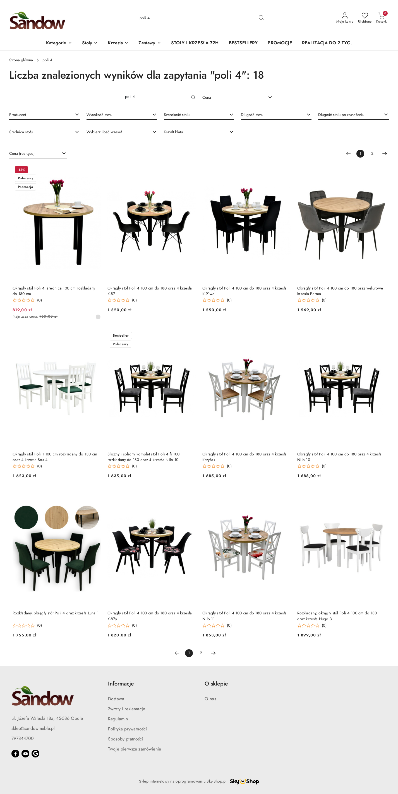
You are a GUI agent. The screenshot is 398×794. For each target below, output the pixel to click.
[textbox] (230, 97)
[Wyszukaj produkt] (201, 18)
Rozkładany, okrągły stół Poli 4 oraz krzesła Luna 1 (56, 613)
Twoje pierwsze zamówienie (134, 749)
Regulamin (118, 719)
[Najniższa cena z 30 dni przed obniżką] (98, 317)
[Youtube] (25, 753)
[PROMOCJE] (279, 43)
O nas (210, 699)
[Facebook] (15, 753)
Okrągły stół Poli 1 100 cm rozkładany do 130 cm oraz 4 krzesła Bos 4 (55, 457)
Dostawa (116, 699)
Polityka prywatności (127, 729)
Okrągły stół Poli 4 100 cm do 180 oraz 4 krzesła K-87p (149, 615)
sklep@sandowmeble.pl (33, 728)
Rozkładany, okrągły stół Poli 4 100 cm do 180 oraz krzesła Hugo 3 (337, 615)
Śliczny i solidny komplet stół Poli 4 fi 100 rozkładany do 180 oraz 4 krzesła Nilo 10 (143, 457)
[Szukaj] (193, 97)
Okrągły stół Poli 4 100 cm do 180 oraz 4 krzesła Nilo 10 (339, 457)
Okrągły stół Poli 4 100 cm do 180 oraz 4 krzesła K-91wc (244, 291)
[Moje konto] (345, 18)
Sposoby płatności (125, 739)
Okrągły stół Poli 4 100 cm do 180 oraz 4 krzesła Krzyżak (244, 457)
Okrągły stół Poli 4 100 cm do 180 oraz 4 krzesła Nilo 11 (244, 615)
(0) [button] (39, 300)
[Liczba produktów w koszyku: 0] (381, 18)
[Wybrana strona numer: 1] (360, 154)
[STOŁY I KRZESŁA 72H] (195, 43)
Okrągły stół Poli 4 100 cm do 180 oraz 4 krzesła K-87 (149, 291)
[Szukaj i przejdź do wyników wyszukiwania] (261, 18)
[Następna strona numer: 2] (384, 154)
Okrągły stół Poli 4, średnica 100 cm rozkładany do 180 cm (54, 291)
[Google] (35, 753)
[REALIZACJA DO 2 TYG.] (327, 43)
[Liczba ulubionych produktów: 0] (365, 18)
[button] (59, 43)
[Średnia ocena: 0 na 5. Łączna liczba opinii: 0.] (27, 300)
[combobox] (237, 97)
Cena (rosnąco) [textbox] (22, 153)
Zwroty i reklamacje (126, 709)
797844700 (22, 738)
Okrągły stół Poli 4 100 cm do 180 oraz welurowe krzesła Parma (340, 291)
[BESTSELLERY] (243, 43)
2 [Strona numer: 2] (372, 153)
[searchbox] (44, 114)
